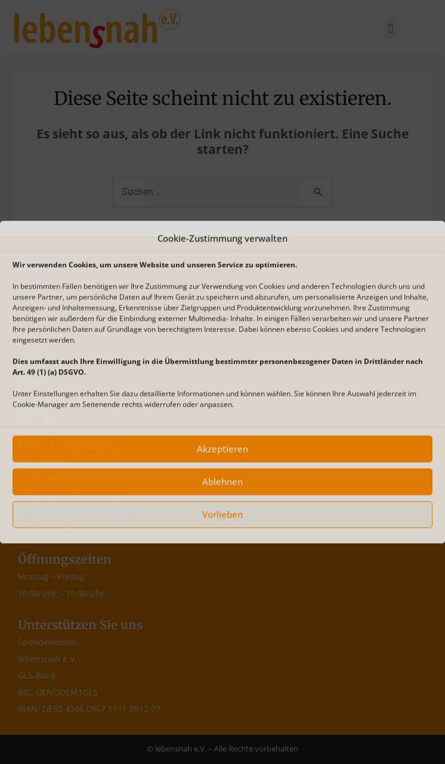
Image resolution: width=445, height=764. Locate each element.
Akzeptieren (222, 449)
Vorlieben (222, 515)
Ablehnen (222, 482)
